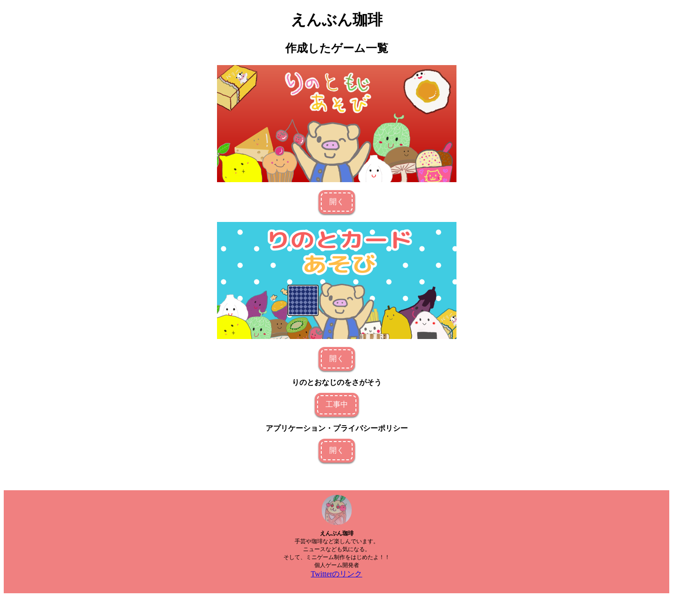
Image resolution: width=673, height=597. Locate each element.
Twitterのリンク (336, 574)
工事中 (337, 404)
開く (336, 202)
